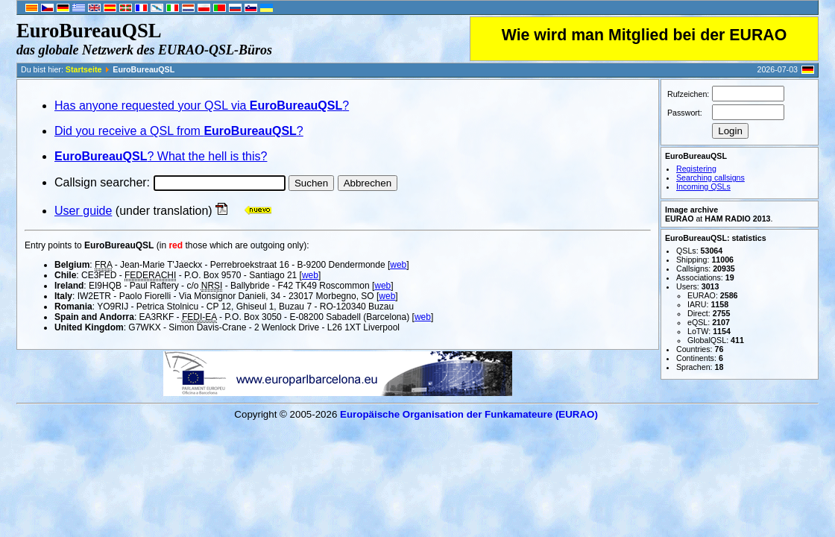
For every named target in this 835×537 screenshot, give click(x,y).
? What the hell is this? (160, 156)
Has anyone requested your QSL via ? (201, 105)
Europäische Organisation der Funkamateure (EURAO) (469, 414)
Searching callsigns (710, 177)
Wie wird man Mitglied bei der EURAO (644, 35)
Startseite (84, 69)
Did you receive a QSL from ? (178, 131)
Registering (696, 168)
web (398, 265)
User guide (83, 210)
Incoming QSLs (703, 186)
